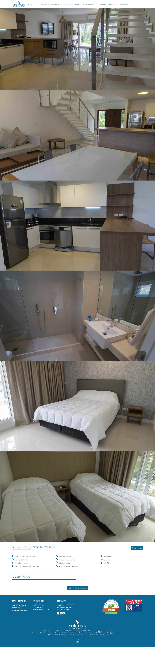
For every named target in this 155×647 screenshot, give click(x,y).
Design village (38, 605)
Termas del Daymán (19, 605)
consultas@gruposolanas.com (101, 631)
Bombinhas (16, 607)
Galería (102, 4)
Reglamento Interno (64, 607)
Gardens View (38, 607)
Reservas (124, 4)
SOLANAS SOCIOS (19, 610)
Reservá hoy (137, 548)
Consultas (112, 4)
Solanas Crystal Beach (49, 4)
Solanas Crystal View (41, 609)
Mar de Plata (16, 604)
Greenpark (37, 604)
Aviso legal (61, 605)
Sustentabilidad (63, 609)
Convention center (71, 4)
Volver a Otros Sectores (77, 588)
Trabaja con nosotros (65, 604)
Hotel (32, 5)
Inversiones (90, 5)
